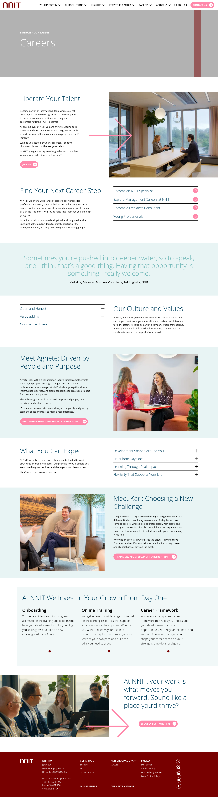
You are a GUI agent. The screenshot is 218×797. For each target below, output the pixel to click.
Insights (98, 5)
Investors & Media (121, 5)
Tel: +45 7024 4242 (51, 781)
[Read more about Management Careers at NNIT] (54, 421)
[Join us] (29, 164)
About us (163, 5)
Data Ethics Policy (150, 776)
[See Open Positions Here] (158, 724)
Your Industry (49, 5)
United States (87, 772)
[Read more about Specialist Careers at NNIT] (145, 557)
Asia (82, 768)
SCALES (114, 764)
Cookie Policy (148, 768)
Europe (84, 764)
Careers (145, 5)
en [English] (177, 5)
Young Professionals (155, 216)
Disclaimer (146, 764)
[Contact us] (202, 5)
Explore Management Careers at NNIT (155, 199)
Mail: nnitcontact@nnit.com (56, 778)
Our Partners (88, 786)
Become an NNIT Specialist (155, 190)
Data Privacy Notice (151, 772)
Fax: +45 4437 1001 (52, 785)
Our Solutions (75, 5)
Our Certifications (122, 786)
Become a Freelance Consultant (155, 207)
